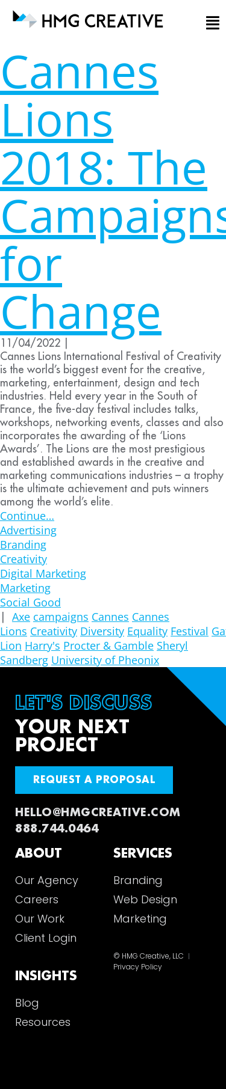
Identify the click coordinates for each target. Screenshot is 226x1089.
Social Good (30, 602)
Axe (21, 616)
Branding (23, 544)
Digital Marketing (43, 573)
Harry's (42, 645)
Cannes (110, 616)
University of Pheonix (105, 660)
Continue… (27, 515)
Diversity (102, 631)
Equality (147, 631)
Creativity (23, 559)
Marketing (25, 588)
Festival (190, 631)
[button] (210, 23)
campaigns (61, 616)
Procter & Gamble (108, 645)
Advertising (28, 530)
